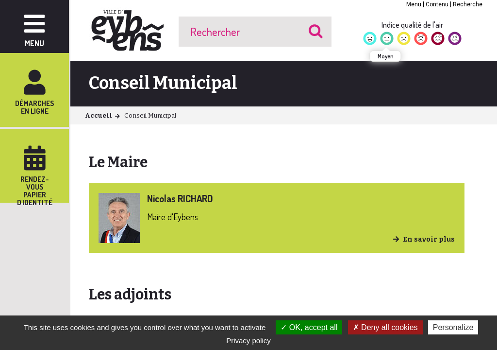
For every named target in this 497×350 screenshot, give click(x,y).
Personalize (453, 327)
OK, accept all (309, 327)
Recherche (467, 4)
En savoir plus (429, 239)
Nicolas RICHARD (180, 198)
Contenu (437, 4)
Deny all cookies (385, 327)
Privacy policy (248, 340)
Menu (413, 4)
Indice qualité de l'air (412, 25)
